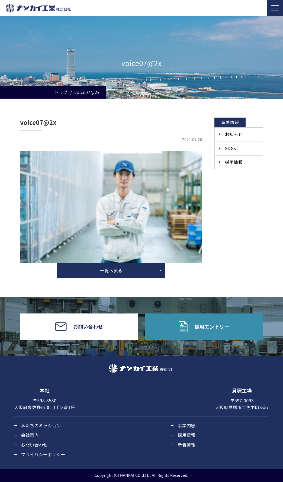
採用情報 (234, 162)
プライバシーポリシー (43, 454)
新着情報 (186, 444)
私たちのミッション (41, 425)
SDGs (230, 148)
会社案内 (30, 435)
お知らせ (234, 134)
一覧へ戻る (111, 270)
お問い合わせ (34, 444)
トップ (60, 92)
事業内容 (186, 425)
